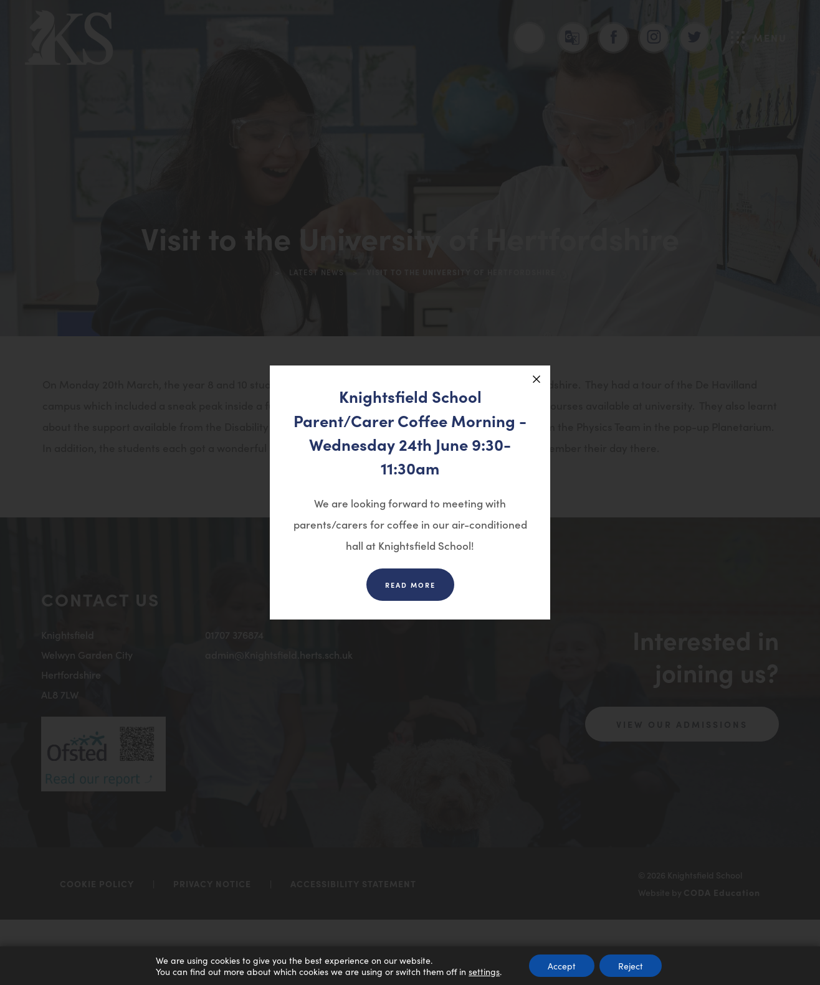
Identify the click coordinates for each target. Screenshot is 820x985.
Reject (630, 965)
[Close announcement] (536, 379)
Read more (410, 585)
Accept (562, 965)
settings (484, 971)
